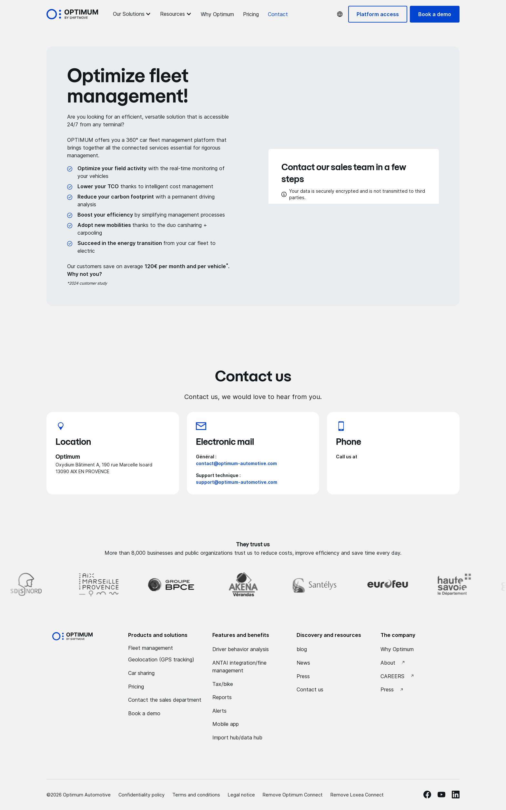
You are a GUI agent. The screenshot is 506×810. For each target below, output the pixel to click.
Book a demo (434, 14)
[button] (132, 13)
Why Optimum (217, 14)
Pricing (251, 14)
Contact (278, 14)
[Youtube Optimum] (441, 794)
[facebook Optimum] (427, 794)
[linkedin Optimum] (456, 794)
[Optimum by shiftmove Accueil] (72, 636)
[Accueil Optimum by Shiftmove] (72, 14)
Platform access (378, 14)
